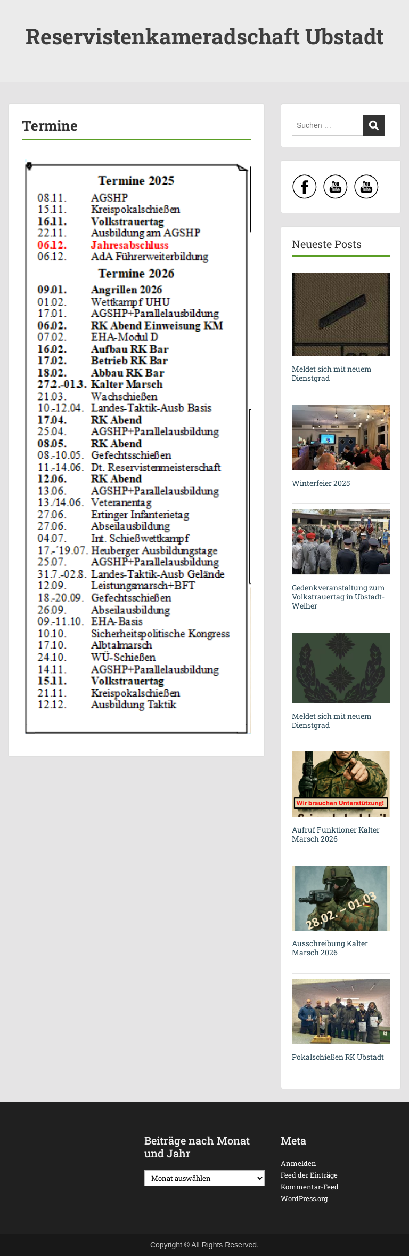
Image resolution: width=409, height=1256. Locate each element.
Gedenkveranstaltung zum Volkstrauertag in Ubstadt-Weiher (338, 596)
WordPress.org (304, 1198)
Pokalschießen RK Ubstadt (338, 1057)
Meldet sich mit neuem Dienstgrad (332, 373)
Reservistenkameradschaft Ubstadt (204, 36)
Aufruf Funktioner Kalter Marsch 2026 (336, 834)
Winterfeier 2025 (321, 483)
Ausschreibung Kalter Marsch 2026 (330, 947)
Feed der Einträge (309, 1175)
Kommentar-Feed (310, 1186)
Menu (19, 18)
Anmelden (298, 1163)
